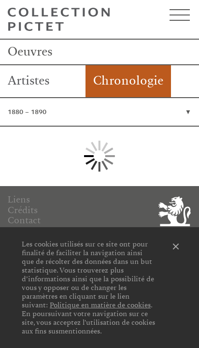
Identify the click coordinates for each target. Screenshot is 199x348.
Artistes (29, 80)
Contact (24, 220)
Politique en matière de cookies (100, 305)
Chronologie (128, 80)
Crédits (23, 210)
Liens (19, 199)
